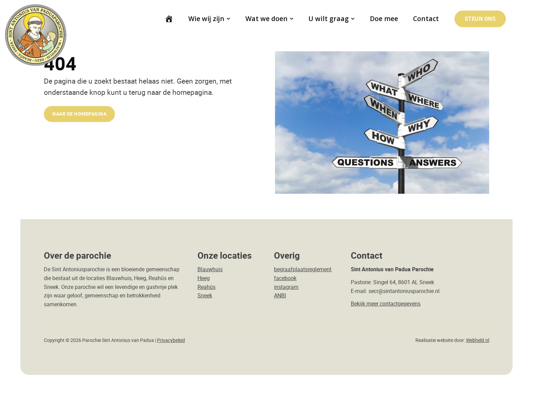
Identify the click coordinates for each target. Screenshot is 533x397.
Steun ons (480, 18)
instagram (286, 287)
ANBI (280, 295)
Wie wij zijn (206, 18)
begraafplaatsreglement (302, 269)
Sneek (204, 295)
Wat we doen (266, 18)
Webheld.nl (477, 340)
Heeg (203, 278)
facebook (285, 278)
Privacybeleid (171, 340)
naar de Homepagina (79, 113)
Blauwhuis (210, 269)
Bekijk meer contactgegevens (385, 303)
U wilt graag (329, 18)
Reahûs (206, 287)
